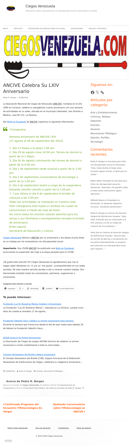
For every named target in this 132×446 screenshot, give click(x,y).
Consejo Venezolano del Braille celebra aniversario (29, 354)
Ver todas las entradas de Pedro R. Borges (64, 388)
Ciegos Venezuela (40, 6)
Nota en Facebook (65, 248)
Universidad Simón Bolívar (34, 388)
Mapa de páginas (84, 428)
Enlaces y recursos (97, 28)
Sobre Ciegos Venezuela (17, 428)
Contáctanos (63, 428)
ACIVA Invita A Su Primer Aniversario (22, 338)
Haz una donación (43, 428)
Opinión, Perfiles (99, 137)
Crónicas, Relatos (100, 116)
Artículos (18, 28)
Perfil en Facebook (16, 122)
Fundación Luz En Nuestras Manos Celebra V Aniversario (32, 304)
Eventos (39, 371)
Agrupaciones (77, 28)
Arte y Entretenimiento (103, 112)
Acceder (8, 441)
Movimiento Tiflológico (53, 371)
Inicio (5, 28)
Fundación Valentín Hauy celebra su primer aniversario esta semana (38, 321)
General (95, 129)
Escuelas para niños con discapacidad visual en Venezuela (108, 184)
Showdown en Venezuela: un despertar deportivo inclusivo (106, 203)
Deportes (95, 120)
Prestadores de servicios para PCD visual (46, 28)
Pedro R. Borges (9, 97)
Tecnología (96, 141)
